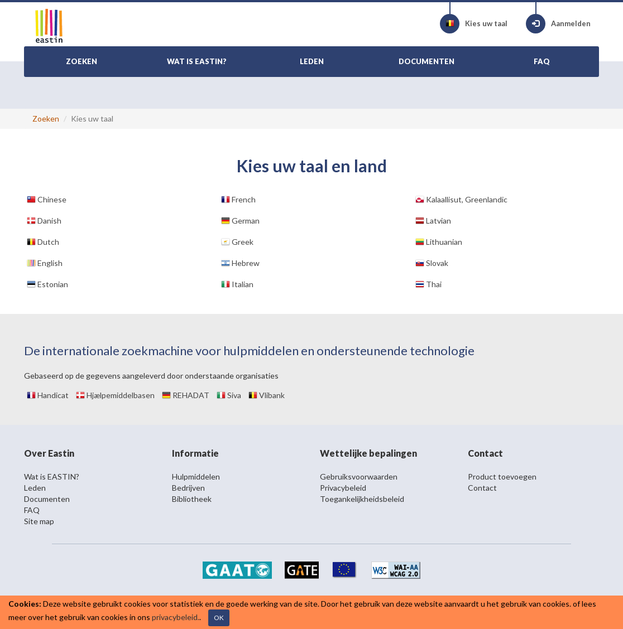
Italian (237, 284)
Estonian (47, 284)
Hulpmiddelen (196, 476)
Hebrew (240, 263)
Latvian (433, 220)
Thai (428, 284)
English (45, 263)
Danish (44, 220)
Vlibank (266, 395)
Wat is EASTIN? (51, 476)
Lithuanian (438, 241)
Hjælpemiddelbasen (115, 395)
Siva (229, 395)
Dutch (43, 241)
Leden (35, 487)
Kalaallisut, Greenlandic (461, 199)
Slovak (431, 263)
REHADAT (185, 395)
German (240, 220)
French (238, 199)
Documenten (47, 499)
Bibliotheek (192, 499)
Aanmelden (558, 23)
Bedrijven (188, 487)
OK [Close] (219, 617)
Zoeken (45, 118)
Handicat (48, 395)
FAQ (32, 510)
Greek (237, 241)
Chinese (46, 199)
